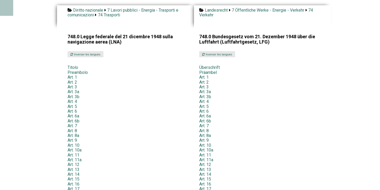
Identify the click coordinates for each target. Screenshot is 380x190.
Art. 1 (72, 77)
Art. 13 (73, 169)
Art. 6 (72, 111)
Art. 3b (73, 96)
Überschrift (209, 67)
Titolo (73, 67)
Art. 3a (73, 91)
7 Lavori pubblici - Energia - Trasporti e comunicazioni (123, 12)
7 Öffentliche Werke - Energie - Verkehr (268, 10)
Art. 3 (72, 86)
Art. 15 (73, 179)
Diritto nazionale (88, 10)
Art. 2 (72, 82)
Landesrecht (216, 10)
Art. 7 (72, 125)
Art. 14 (73, 174)
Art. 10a (75, 150)
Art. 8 (72, 130)
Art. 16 (73, 184)
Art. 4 (72, 101)
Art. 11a (75, 159)
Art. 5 (72, 106)
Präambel (208, 72)
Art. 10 (73, 145)
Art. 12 (73, 164)
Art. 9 (72, 140)
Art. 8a (73, 135)
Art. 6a (73, 115)
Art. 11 (73, 155)
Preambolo (78, 72)
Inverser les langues (85, 54)
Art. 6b (73, 121)
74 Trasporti (109, 14)
